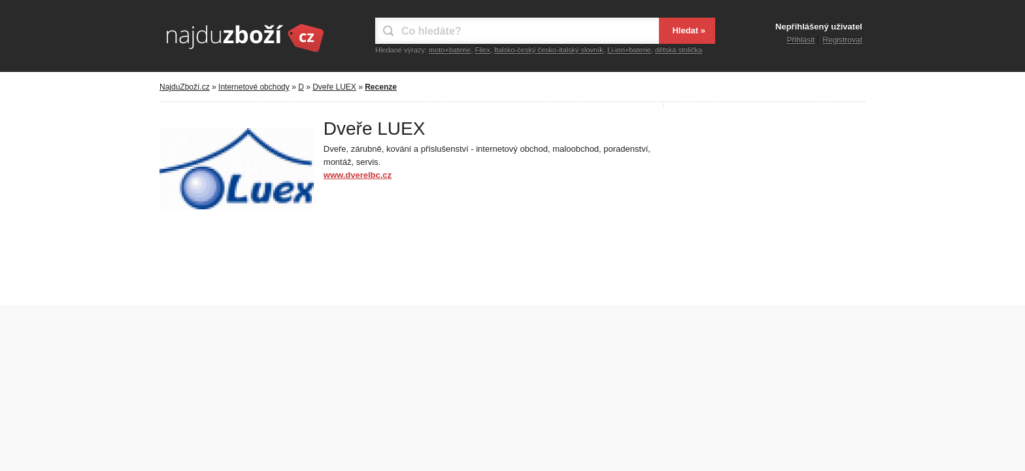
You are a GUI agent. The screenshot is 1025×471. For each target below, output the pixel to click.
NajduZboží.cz (185, 87)
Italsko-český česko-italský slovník (548, 50)
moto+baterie (450, 50)
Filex (482, 50)
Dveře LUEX (334, 87)
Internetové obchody (254, 87)
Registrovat (842, 39)
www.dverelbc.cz (358, 175)
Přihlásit (801, 39)
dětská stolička (678, 50)
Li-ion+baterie (629, 50)
